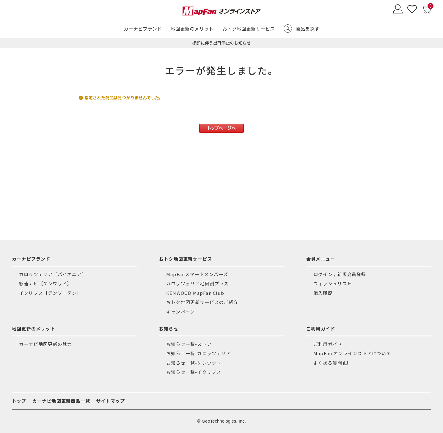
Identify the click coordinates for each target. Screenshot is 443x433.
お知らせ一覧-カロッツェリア (198, 353)
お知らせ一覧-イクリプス (193, 372)
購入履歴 (323, 293)
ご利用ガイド (327, 344)
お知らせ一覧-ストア (189, 344)
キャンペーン (180, 311)
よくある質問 (327, 363)
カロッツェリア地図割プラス (197, 283)
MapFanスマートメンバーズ (197, 274)
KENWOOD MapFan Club (195, 293)
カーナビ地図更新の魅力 (45, 344)
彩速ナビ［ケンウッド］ (45, 283)
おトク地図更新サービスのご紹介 (202, 302)
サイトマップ (110, 401)
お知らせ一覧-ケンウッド (193, 363)
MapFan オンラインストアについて (352, 353)
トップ (19, 401)
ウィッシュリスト (332, 283)
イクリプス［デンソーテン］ (50, 293)
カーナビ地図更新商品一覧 (61, 401)
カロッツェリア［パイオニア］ (53, 274)
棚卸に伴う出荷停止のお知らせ (221, 43)
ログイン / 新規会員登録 (339, 274)
